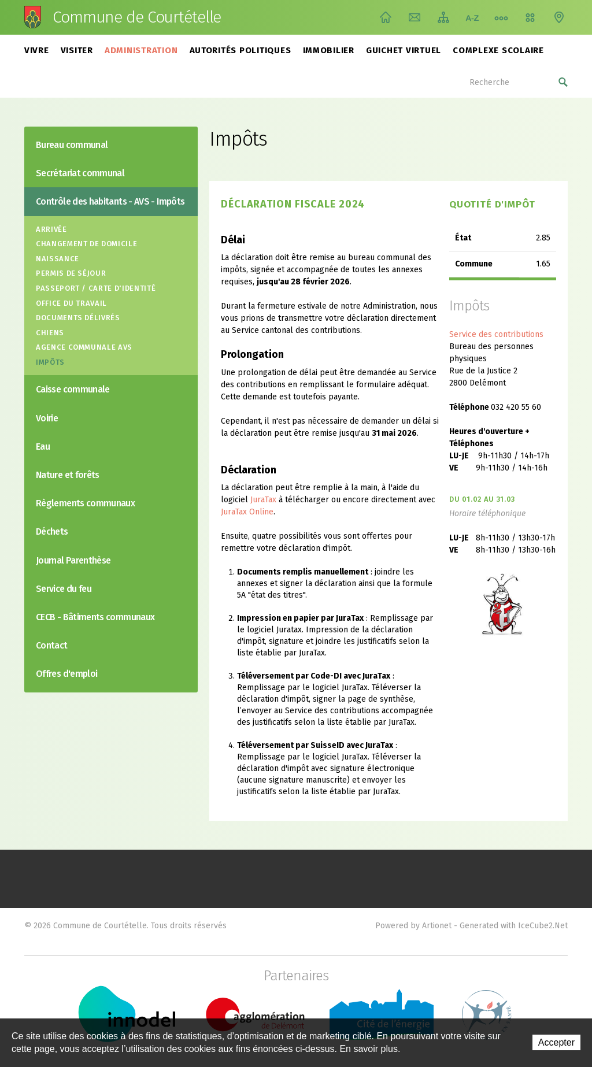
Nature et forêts (67, 474)
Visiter (77, 50)
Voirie (47, 418)
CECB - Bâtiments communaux (95, 617)
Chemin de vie (501, 17)
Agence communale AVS (84, 347)
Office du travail (71, 303)
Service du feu (63, 588)
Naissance (57, 258)
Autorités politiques (240, 50)
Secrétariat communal (80, 173)
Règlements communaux (85, 503)
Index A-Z (472, 17)
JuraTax (263, 500)
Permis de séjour (71, 273)
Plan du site (443, 17)
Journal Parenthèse (73, 560)
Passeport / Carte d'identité (96, 288)
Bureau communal (72, 144)
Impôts (50, 362)
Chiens (50, 332)
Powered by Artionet (413, 926)
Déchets (52, 531)
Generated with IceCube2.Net (514, 926)
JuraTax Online (247, 512)
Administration (141, 50)
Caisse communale (73, 389)
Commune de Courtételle (137, 17)
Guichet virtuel (403, 50)
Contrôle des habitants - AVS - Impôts (110, 201)
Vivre (36, 50)
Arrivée (51, 229)
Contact (414, 17)
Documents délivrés (78, 317)
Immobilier (329, 50)
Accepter (556, 1042)
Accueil (385, 17)
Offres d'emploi (66, 673)
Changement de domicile (86, 243)
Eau (43, 446)
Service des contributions (496, 334)
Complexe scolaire (498, 50)
